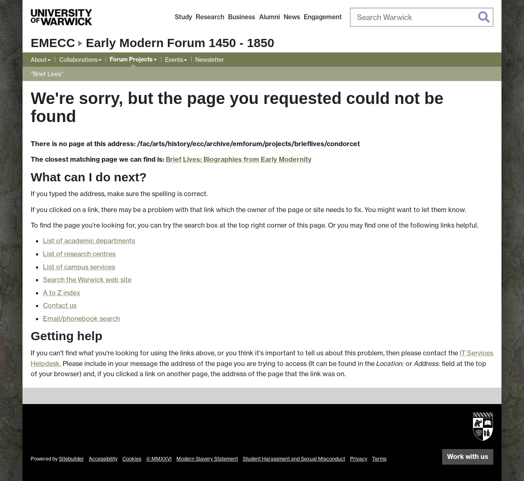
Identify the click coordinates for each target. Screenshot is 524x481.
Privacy (358, 459)
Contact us (60, 305)
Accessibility (103, 459)
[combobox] (421, 17)
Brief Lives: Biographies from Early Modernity (239, 159)
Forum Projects (131, 59)
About (39, 59)
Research (210, 17)
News (292, 17)
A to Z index (61, 293)
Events (174, 59)
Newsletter (209, 59)
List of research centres (79, 254)
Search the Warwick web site (87, 280)
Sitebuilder (71, 459)
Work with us (467, 456)
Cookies (131, 459)
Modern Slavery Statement (207, 459)
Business (241, 17)
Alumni (269, 17)
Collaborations (78, 59)
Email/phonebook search (81, 318)
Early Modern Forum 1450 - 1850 (180, 43)
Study (183, 17)
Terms (379, 459)
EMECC (53, 43)
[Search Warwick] (421, 17)
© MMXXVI (159, 459)
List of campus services (79, 267)
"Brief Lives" (47, 73)
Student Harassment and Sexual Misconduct (294, 459)
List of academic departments (89, 241)
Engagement (323, 17)
